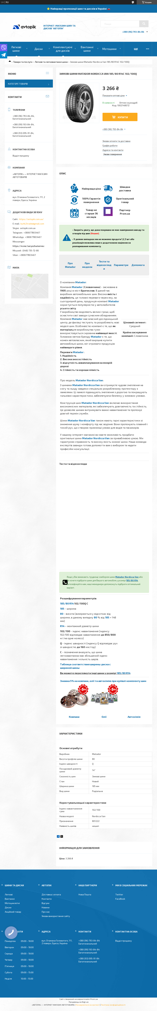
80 (61, 613)
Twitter (119, 894)
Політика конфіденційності (113, 1005)
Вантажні (10, 898)
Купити (123, 117)
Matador (80, 282)
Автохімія (134, 716)
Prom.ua (94, 999)
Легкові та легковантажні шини (51, 61)
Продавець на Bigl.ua (78, 1002)
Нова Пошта (84, 894)
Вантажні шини (87, 48)
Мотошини (109, 49)
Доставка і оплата (51, 894)
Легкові (9, 894)
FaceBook (120, 898)
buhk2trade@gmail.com (32, 223)
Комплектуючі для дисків (62, 48)
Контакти (47, 898)
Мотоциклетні (12, 903)
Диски (38, 49)
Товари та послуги (22, 61)
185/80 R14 (132, 580)
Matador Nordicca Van (89, 380)
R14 (62, 625)
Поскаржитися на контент (87, 1005)
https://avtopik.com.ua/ (31, 219)
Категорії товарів (18, 83)
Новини (46, 907)
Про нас (46, 911)
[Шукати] (144, 23)
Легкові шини (16, 48)
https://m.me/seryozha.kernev (28, 246)
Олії (104, 716)
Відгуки (45, 903)
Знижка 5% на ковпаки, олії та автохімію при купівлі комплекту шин (103, 680)
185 (62, 608)
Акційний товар (13, 911)
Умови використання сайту (56, 916)
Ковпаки (74, 716)
